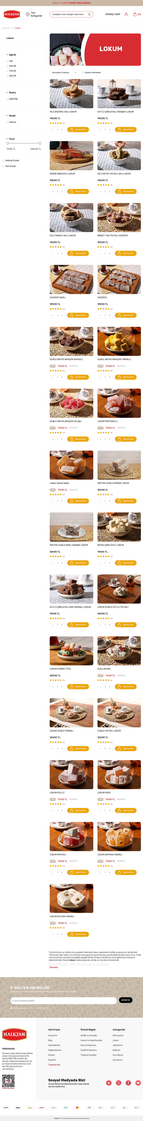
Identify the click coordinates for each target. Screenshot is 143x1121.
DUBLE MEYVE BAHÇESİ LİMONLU (114, 359)
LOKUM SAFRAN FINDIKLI (109, 854)
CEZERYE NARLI (57, 297)
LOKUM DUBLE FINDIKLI (61, 731)
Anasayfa (6, 28)
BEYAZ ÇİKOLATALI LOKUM (110, 545)
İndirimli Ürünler (10, 160)
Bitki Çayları (118, 1035)
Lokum (10, 38)
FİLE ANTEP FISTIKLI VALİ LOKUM (114, 173)
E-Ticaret (63, 1118)
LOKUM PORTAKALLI (107, 421)
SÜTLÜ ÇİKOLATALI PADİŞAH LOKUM (115, 112)
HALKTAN (11, 99)
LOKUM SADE (104, 792)
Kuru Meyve (118, 1055)
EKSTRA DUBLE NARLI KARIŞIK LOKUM (69, 545)
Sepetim (52, 1060)
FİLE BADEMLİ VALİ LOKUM (63, 112)
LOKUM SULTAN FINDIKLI (62, 916)
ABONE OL (124, 1000)
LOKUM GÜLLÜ (57, 792)
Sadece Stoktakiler (91, 72)
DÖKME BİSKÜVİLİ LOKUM (62, 173)
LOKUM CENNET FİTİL (60, 669)
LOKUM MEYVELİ (58, 854)
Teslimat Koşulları (88, 1055)
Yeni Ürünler (9, 166)
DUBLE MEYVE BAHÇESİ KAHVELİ (66, 359)
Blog (50, 1040)
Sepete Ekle (80, 129)
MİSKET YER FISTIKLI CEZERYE (112, 235)
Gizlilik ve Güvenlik (89, 1035)
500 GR (11, 66)
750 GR (11, 71)
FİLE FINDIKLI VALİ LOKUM (63, 235)
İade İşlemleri (54, 1045)
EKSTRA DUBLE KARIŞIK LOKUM (113, 483)
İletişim (51, 1055)
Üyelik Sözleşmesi (89, 1050)
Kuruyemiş (117, 1060)
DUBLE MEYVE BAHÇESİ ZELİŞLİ (66, 421)
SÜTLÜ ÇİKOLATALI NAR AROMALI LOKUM (70, 607)
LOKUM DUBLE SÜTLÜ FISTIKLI (112, 607)
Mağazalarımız (54, 1050)
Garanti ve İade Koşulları (91, 1040)
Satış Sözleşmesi (88, 1045)
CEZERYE (102, 297)
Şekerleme (117, 1045)
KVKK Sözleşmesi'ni (21, 1008)
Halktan (11, 122)
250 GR (11, 76)
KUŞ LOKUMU (104, 669)
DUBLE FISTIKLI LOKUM (109, 731)
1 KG (9, 61)
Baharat (116, 1050)
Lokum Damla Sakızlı (59, 483)
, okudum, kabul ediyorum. (30, 1008)
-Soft (56, 1118)
